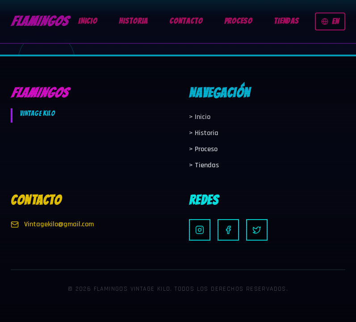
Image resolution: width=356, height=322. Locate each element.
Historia (203, 133)
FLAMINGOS (39, 21)
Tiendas (204, 165)
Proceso (203, 149)
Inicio (199, 117)
